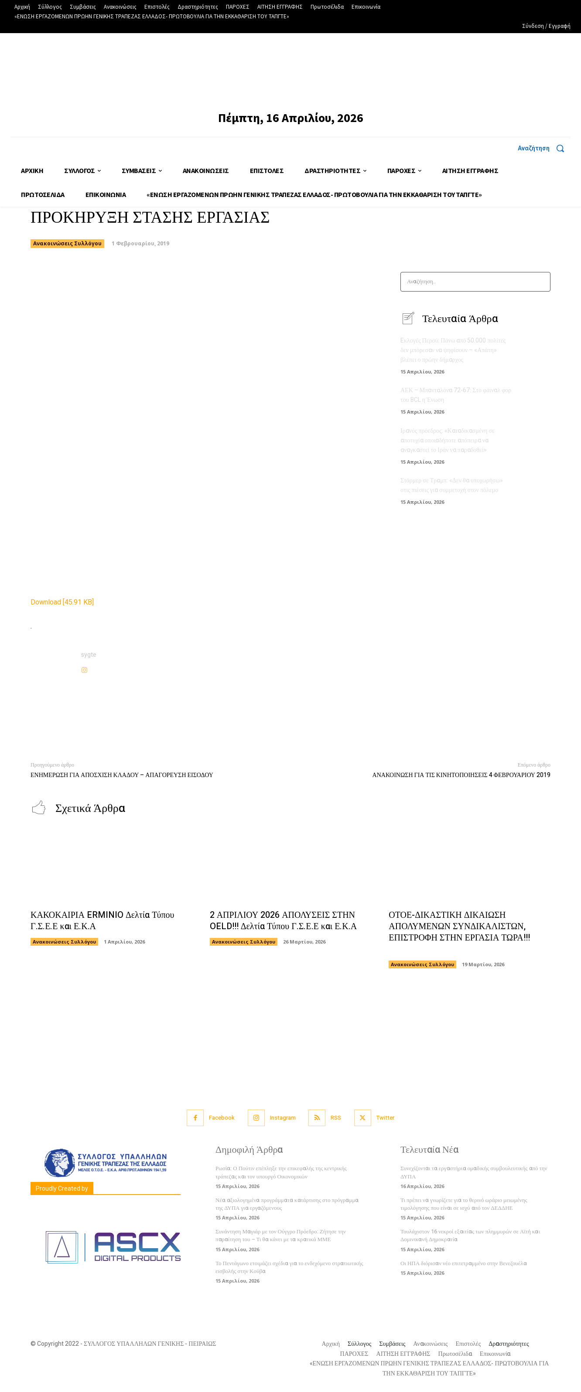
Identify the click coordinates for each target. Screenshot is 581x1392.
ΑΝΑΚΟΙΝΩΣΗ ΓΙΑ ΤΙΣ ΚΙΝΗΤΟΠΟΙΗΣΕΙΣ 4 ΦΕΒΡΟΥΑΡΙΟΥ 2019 (461, 775)
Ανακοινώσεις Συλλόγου (67, 243)
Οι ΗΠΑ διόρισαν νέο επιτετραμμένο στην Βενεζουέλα (463, 1263)
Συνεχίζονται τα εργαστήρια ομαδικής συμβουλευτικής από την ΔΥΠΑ (473, 1173)
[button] (544, 148)
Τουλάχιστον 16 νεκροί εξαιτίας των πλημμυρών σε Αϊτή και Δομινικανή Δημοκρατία (470, 1236)
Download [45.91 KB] (62, 602)
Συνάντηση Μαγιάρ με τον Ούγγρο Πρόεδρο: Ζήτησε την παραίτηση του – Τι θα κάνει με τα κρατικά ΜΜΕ (280, 1236)
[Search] (541, 282)
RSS (336, 1118)
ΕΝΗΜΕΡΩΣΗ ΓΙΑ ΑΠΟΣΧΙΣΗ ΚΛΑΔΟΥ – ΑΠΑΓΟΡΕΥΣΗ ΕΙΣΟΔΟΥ (122, 775)
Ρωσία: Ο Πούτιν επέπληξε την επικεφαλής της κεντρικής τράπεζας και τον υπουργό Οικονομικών (281, 1173)
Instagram (283, 1118)
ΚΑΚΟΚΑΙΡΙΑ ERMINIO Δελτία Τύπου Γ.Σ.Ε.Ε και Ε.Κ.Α (102, 921)
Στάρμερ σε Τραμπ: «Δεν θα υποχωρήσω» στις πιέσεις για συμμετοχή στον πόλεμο (451, 484)
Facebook (222, 1118)
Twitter (386, 1118)
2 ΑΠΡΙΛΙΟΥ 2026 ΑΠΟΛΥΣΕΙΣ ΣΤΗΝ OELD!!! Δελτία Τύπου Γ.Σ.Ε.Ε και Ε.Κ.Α (283, 921)
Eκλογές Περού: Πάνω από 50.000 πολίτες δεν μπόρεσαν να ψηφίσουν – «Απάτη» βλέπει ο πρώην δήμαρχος (453, 350)
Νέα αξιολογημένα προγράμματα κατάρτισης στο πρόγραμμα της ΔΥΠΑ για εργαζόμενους (287, 1204)
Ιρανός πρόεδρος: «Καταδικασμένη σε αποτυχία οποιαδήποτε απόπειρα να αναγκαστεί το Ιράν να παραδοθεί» (447, 439)
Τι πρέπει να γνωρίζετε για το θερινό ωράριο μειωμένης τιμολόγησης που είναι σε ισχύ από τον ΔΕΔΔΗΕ (463, 1204)
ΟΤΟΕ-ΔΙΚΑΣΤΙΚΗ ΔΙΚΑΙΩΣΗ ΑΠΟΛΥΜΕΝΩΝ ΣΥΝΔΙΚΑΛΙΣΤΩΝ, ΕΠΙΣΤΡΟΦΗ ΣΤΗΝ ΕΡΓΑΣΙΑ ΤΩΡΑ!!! (459, 932)
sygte (88, 654)
